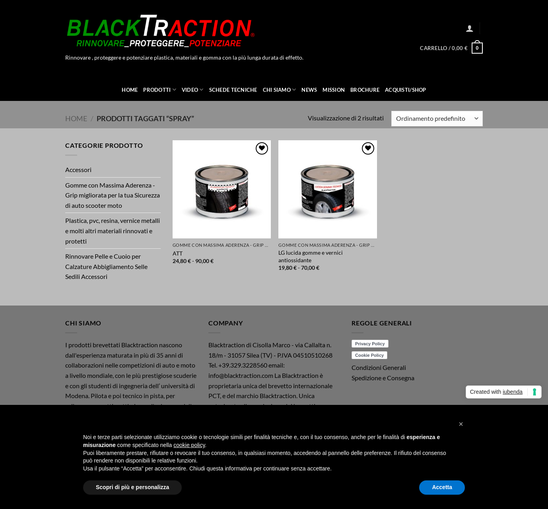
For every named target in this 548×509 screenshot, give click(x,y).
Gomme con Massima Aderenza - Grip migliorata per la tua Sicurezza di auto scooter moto (112, 195)
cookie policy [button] (189, 445)
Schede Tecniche (233, 90)
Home (130, 90)
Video (193, 89)
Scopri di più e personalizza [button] (132, 487)
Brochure (364, 90)
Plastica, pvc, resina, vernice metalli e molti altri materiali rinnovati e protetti (112, 230)
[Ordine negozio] (437, 118)
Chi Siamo (279, 89)
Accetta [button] (442, 487)
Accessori (78, 169)
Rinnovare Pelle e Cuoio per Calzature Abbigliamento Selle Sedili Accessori (106, 266)
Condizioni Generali (379, 367)
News (309, 90)
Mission (334, 90)
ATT (178, 253)
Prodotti (159, 89)
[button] (470, 28)
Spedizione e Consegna (383, 377)
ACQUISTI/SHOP (405, 90)
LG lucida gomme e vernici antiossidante (310, 256)
